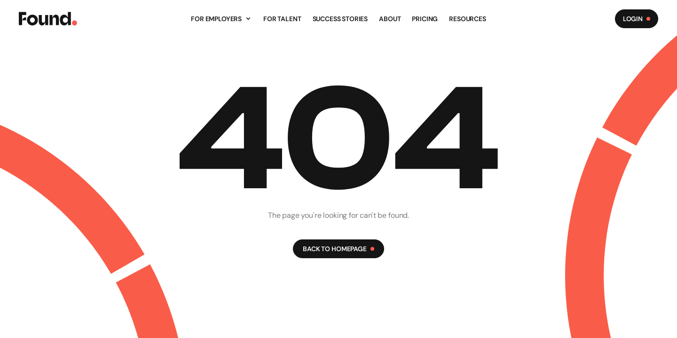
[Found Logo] (48, 19)
